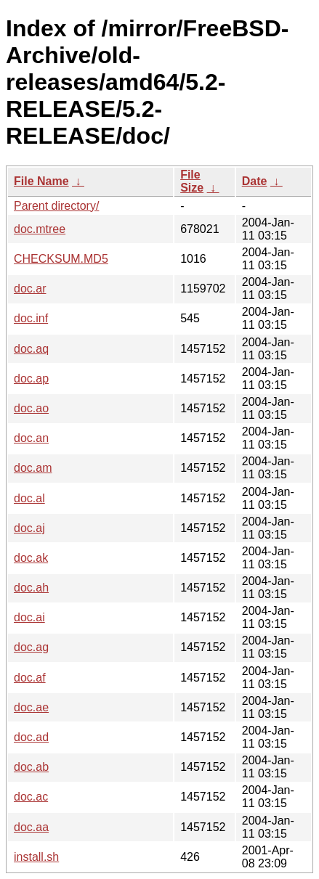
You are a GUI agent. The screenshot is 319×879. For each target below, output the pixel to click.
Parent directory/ (56, 206)
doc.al (29, 498)
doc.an (31, 438)
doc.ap (31, 378)
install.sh (36, 857)
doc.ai (29, 617)
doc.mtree (39, 229)
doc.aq (31, 349)
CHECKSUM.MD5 (61, 259)
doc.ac (31, 796)
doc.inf (31, 318)
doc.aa (31, 827)
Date (254, 181)
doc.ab (31, 767)
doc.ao (31, 408)
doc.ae (31, 707)
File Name (41, 181)
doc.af (30, 677)
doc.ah (31, 587)
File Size (191, 181)
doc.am (33, 468)
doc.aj (29, 528)
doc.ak (31, 558)
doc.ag (31, 647)
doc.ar (30, 288)
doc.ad (31, 737)
